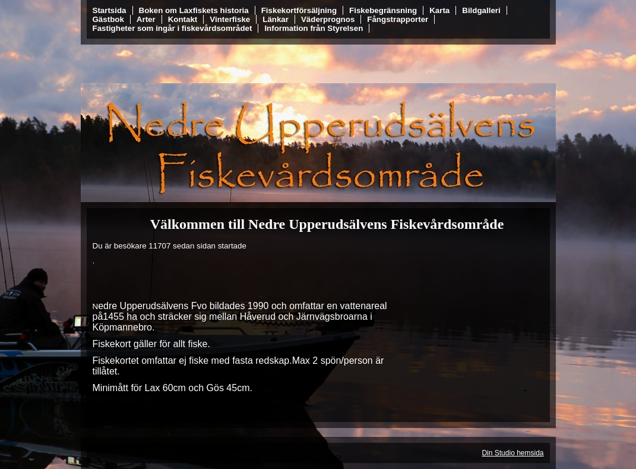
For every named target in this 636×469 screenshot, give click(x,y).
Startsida (109, 10)
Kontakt (183, 19)
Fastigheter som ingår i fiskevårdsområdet (172, 28)
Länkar (275, 19)
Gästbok (108, 19)
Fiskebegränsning (383, 10)
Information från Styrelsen (313, 28)
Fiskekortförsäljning (299, 10)
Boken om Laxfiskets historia (194, 10)
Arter (146, 19)
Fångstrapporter (397, 19)
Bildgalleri (481, 10)
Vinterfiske (230, 19)
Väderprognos (328, 19)
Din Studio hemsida (512, 453)
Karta (439, 10)
